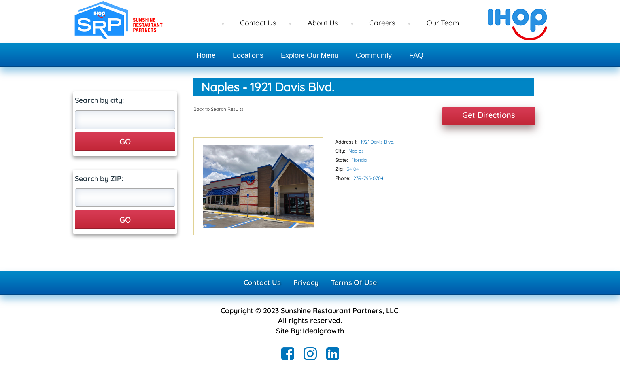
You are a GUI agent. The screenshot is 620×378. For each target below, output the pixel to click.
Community (374, 55)
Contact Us (258, 22)
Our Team (443, 22)
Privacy (305, 282)
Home (206, 55)
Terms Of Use (354, 282)
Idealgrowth (323, 330)
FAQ (416, 55)
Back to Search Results (218, 109)
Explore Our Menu (309, 55)
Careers (382, 22)
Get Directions (488, 115)
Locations (248, 55)
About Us (323, 22)
